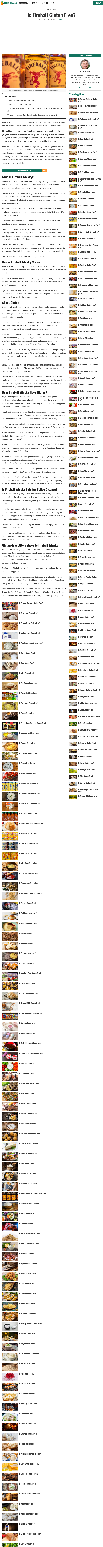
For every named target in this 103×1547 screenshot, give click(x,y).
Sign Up (98, 3)
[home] (10, 2)
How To (35, 3)
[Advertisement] (51, 37)
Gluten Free (51, 9)
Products (44, 3)
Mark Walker (60, 20)
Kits (52, 3)
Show (44, 170)
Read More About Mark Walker (85, 88)
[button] (2, 3)
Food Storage (24, 3)
